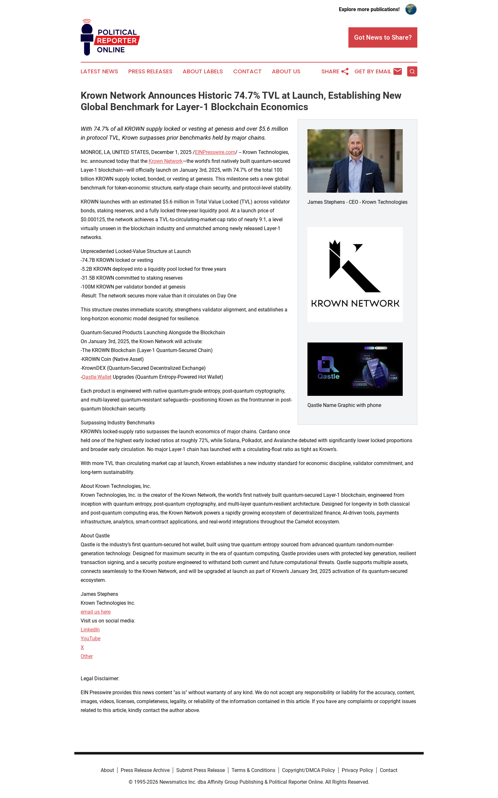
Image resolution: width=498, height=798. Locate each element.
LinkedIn (90, 630)
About (107, 770)
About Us (286, 71)
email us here (96, 612)
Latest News (99, 71)
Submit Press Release (200, 770)
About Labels (203, 71)
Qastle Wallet (96, 377)
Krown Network (166, 161)
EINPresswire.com (215, 152)
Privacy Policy (357, 770)
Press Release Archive (145, 770)
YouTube (90, 638)
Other (87, 656)
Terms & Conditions (253, 770)
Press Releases (150, 71)
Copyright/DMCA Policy (308, 770)
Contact (247, 71)
